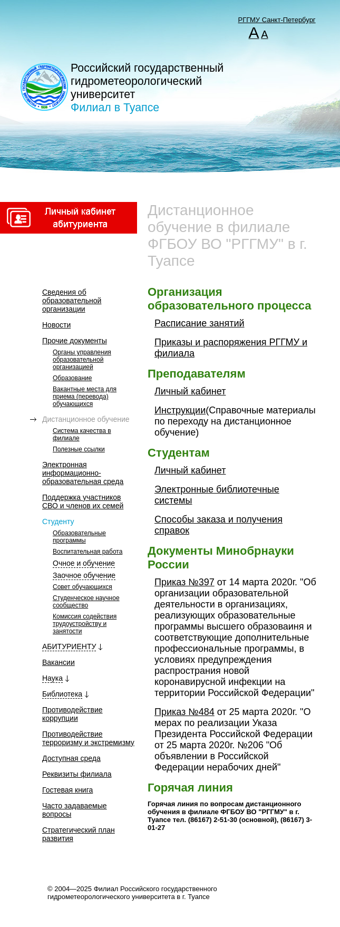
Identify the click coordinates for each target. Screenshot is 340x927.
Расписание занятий (199, 323)
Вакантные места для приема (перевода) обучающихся (84, 396)
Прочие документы (74, 340)
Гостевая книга (67, 790)
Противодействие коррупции (72, 714)
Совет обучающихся (82, 587)
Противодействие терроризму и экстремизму (88, 738)
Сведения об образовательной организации (71, 300)
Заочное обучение (84, 575)
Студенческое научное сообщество (86, 601)
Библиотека (62, 694)
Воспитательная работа (87, 551)
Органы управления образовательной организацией (82, 360)
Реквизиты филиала (77, 774)
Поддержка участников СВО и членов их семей (82, 501)
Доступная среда (71, 758)
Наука (52, 678)
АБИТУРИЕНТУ (69, 646)
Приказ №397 (184, 582)
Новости (56, 325)
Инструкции (180, 410)
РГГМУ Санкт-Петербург (277, 20)
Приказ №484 (184, 712)
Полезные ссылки (79, 449)
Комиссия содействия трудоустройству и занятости (84, 624)
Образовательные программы (79, 536)
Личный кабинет (190, 391)
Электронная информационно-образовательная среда (82, 473)
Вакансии (58, 662)
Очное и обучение (84, 563)
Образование (72, 378)
